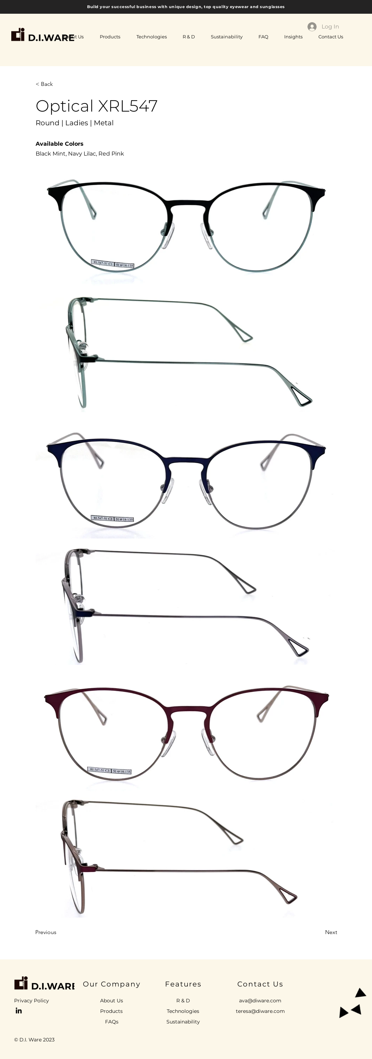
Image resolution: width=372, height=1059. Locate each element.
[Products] (111, 1011)
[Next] (319, 932)
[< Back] (59, 84)
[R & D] (183, 1001)
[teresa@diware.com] (260, 1011)
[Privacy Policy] (36, 1001)
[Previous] (58, 932)
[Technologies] (183, 1011)
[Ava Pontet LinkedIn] (18, 1010)
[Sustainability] (183, 1022)
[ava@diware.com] (260, 1001)
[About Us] (111, 1001)
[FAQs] (112, 1022)
